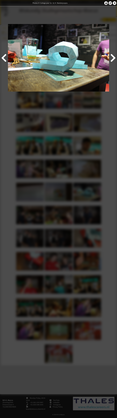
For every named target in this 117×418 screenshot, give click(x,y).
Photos (35, 3)
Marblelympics (62, 3)
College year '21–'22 (47, 3)
